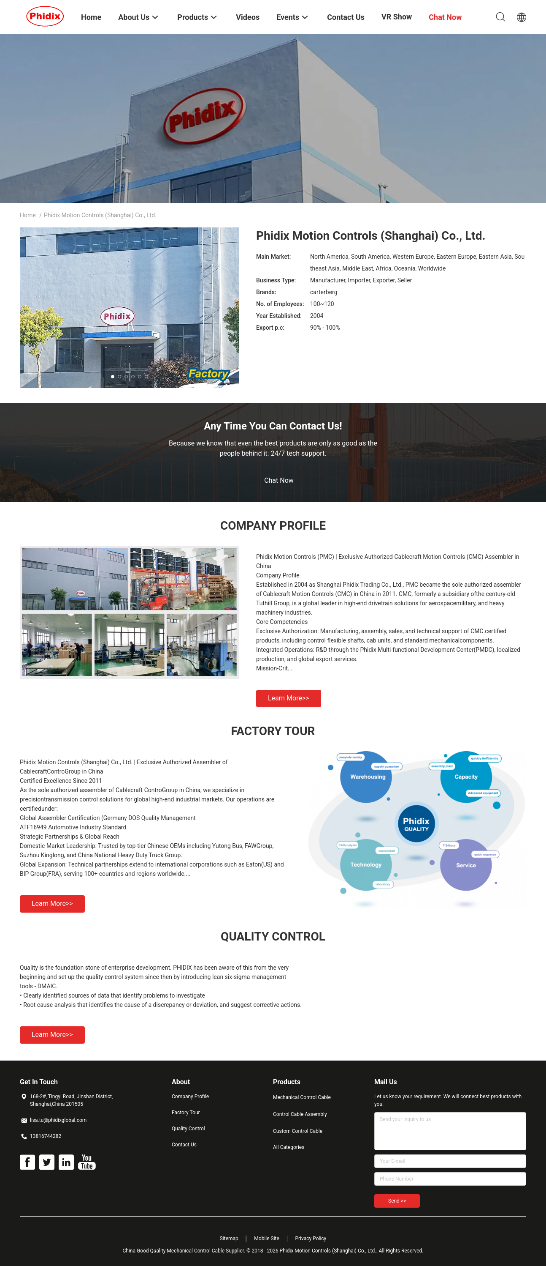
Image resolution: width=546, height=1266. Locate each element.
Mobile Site (266, 1238)
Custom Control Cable (297, 1131)
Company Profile (190, 1096)
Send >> (397, 1201)
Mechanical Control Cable (302, 1097)
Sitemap (229, 1238)
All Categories (288, 1147)
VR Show (396, 16)
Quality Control (188, 1129)
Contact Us (184, 1145)
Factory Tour (186, 1113)
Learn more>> (288, 698)
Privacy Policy (310, 1238)
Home (28, 215)
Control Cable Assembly (300, 1114)
